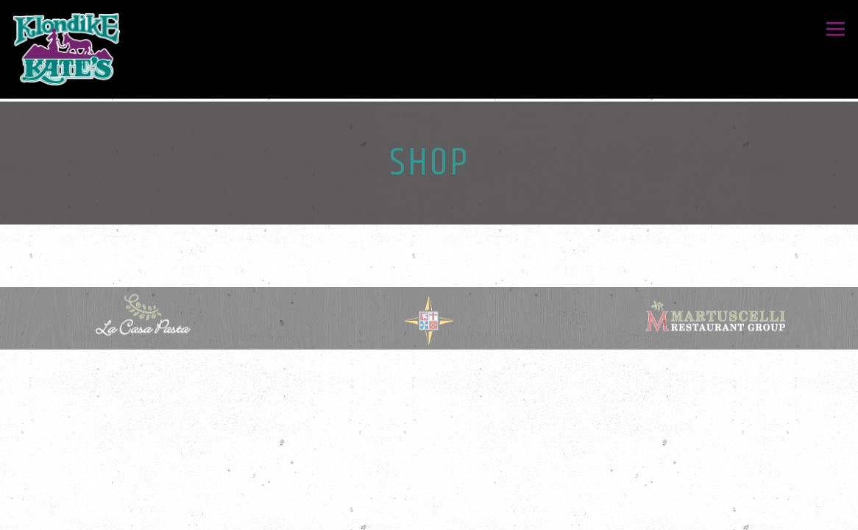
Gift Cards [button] (429, 512)
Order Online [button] (429, 475)
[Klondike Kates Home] (67, 49)
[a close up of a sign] (429, 323)
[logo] (715, 318)
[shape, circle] (143, 318)
